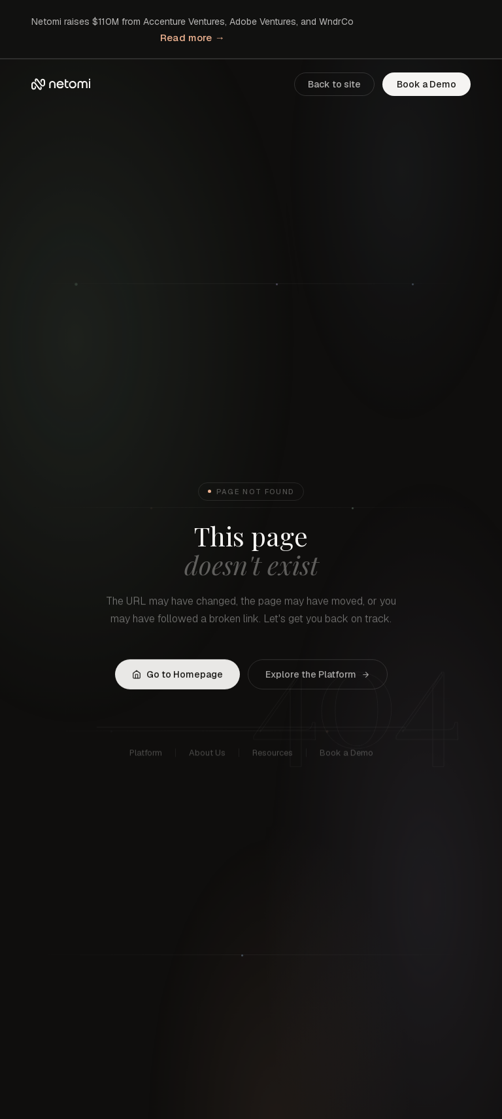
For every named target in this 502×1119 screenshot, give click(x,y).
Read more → (192, 37)
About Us (207, 754)
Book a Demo (426, 84)
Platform (145, 754)
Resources (272, 754)
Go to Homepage (177, 675)
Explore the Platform (317, 675)
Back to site (334, 84)
